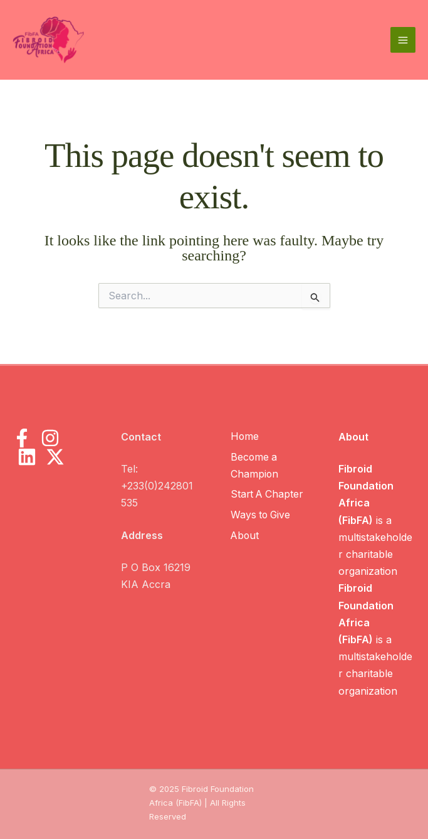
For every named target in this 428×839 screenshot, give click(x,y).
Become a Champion (254, 465)
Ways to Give (261, 514)
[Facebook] (22, 438)
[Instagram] (50, 438)
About (244, 534)
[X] (55, 456)
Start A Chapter (267, 494)
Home (244, 436)
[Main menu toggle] (402, 40)
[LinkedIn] (27, 456)
